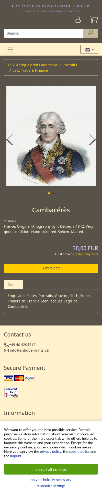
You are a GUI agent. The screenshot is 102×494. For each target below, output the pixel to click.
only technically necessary (51, 479)
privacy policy (50, 451)
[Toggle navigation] (10, 49)
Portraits (70, 64)
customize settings (51, 486)
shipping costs (87, 254)
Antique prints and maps (37, 64)
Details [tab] (13, 284)
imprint (15, 456)
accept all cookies (51, 469)
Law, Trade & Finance (30, 70)
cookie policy (79, 451)
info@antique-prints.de (29, 350)
